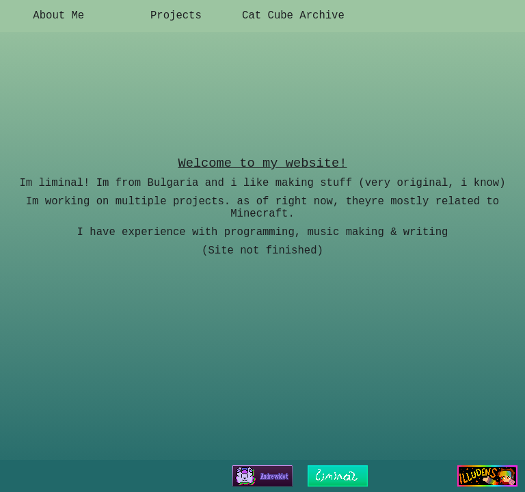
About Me (58, 15)
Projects (176, 15)
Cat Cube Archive (293, 15)
